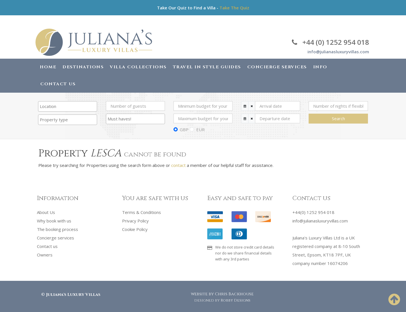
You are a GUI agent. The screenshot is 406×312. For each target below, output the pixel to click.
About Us (46, 212)
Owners (45, 255)
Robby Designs (235, 300)
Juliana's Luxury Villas (73, 295)
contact (178, 165)
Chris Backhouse (234, 294)
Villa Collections (138, 67)
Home (48, 67)
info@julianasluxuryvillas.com (338, 51)
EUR (200, 129)
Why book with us (54, 221)
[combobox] (67, 106)
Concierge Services (277, 67)
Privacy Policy (135, 221)
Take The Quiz (234, 7)
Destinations (83, 67)
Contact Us (58, 84)
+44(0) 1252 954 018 (313, 212)
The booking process (57, 229)
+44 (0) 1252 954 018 (330, 42)
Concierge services (55, 238)
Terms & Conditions (141, 212)
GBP (184, 129)
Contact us (47, 246)
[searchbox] (67, 106)
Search (338, 118)
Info (320, 67)
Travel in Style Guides (207, 67)
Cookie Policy (135, 229)
